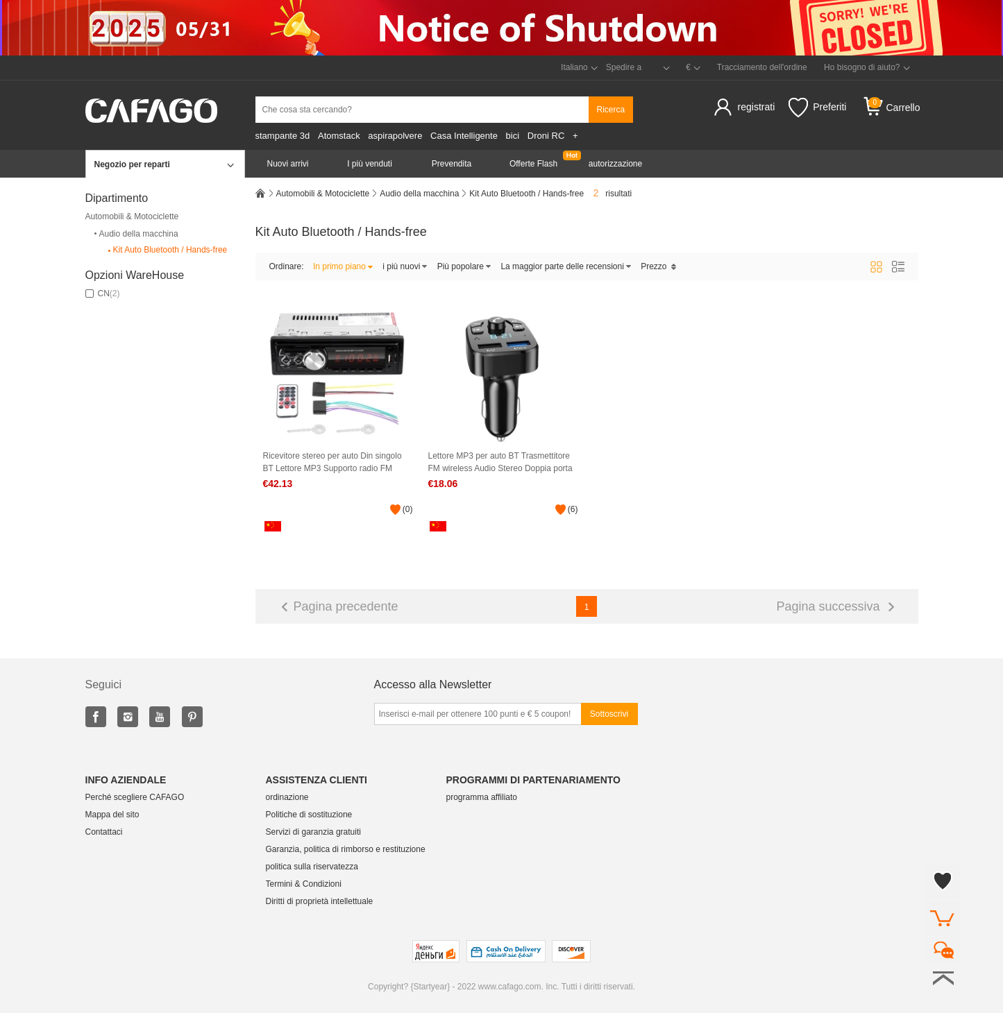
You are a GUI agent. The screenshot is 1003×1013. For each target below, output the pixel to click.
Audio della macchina (135, 234)
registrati (756, 106)
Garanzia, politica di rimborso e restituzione (345, 849)
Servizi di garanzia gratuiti (313, 832)
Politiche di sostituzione (309, 814)
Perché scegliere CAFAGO (135, 797)
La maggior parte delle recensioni (565, 266)
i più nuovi (405, 266)
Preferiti (817, 107)
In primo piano (343, 266)
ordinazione (287, 797)
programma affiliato (482, 797)
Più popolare (464, 266)
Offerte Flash (533, 164)
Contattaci (104, 832)
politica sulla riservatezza (312, 866)
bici (513, 135)
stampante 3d (282, 135)
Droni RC (546, 135)
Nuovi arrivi (287, 164)
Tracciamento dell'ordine (762, 67)
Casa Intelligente (464, 135)
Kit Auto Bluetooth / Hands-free (167, 250)
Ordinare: (286, 266)
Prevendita (451, 164)
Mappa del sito (112, 814)
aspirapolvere (395, 135)
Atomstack (339, 135)
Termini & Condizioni (304, 884)
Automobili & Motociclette (132, 216)
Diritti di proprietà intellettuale (319, 901)
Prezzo (659, 266)
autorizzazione (615, 164)
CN (102, 293)
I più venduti (369, 164)
